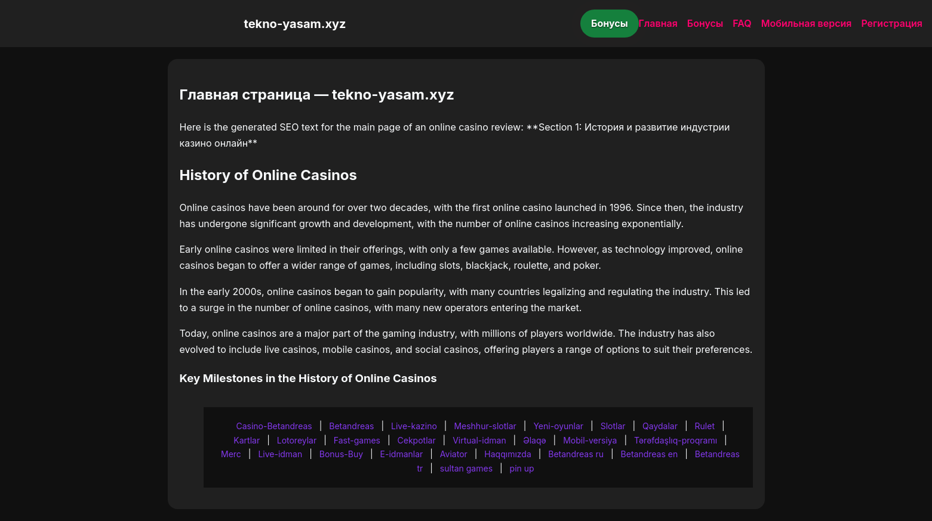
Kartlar (246, 440)
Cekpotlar (417, 440)
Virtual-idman (479, 440)
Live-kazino (414, 426)
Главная (658, 23)
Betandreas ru (576, 454)
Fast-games (357, 440)
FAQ (742, 23)
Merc (231, 454)
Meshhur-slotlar (485, 426)
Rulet (705, 426)
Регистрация (891, 23)
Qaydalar (660, 426)
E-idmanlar (401, 454)
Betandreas (351, 426)
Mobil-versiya (590, 440)
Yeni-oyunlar (558, 426)
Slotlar (613, 426)
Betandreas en (649, 454)
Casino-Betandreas (274, 426)
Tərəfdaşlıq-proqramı (675, 440)
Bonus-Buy (341, 454)
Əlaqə (534, 440)
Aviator (453, 454)
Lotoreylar (297, 440)
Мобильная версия (806, 23)
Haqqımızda (507, 454)
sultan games (466, 468)
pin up (522, 468)
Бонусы (609, 23)
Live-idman (280, 454)
